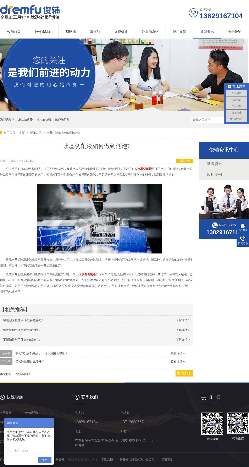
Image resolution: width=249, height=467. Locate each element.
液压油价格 (25, 119)
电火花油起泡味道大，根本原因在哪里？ (41, 353)
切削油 (71, 31)
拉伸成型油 (43, 31)
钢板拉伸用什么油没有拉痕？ (22, 330)
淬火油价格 (44, 119)
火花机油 (121, 31)
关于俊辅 (234, 31)
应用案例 (179, 31)
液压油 (95, 31)
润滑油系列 (150, 31)
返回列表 (185, 160)
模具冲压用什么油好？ (29, 361)
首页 (22, 132)
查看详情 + (178, 353)
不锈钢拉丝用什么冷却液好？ (22, 339)
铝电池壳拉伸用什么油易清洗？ (23, 320)
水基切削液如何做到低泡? (63, 132)
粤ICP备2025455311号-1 (82, 459)
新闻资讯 (207, 31)
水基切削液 (144, 168)
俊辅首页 (14, 31)
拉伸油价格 (62, 119)
